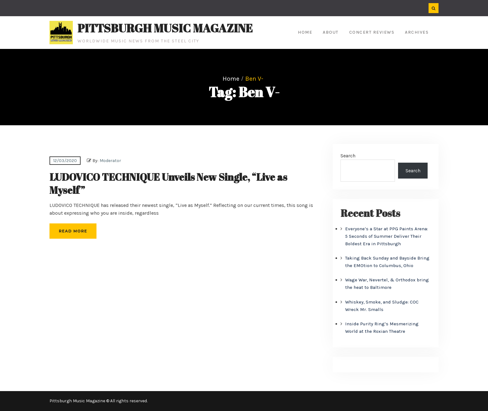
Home (305, 32)
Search (347, 156)
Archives (417, 32)
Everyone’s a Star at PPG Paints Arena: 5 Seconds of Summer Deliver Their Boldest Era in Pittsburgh (386, 236)
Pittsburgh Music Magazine (165, 28)
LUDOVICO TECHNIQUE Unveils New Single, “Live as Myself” (168, 183)
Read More (73, 231)
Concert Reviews (372, 32)
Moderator (110, 160)
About (331, 32)
